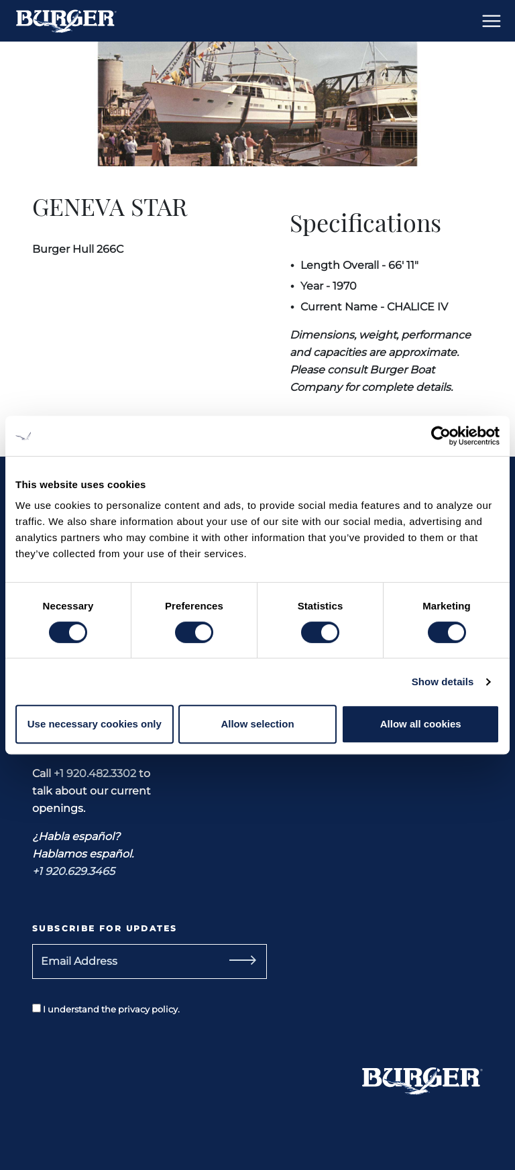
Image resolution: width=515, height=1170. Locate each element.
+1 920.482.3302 (95, 773)
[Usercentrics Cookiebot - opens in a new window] (441, 436)
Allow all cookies (420, 723)
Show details (443, 681)
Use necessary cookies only (94, 723)
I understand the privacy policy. (106, 1009)
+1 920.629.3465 (73, 871)
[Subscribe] (237, 961)
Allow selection (257, 723)
